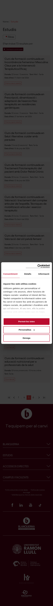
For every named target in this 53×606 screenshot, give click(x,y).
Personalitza (26, 330)
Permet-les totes (26, 321)
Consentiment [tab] (10, 274)
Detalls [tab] (27, 274)
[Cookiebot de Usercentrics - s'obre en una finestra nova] (38, 266)
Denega (26, 338)
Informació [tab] (43, 274)
